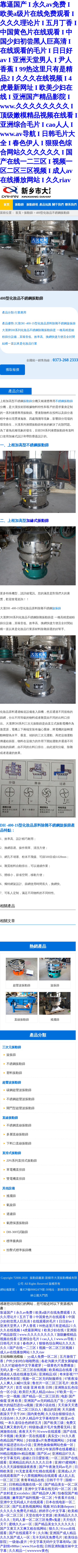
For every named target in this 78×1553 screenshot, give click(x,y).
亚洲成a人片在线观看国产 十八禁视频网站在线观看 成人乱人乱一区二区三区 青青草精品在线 (38, 1475)
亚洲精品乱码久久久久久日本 (31, 1462)
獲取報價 (12, 369)
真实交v (54, 1436)
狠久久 (54, 1528)
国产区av (43, 1453)
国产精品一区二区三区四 (41, 1396)
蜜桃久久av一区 (21, 1524)
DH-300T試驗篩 (17, 1232)
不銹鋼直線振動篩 (18, 1125)
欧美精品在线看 (61, 1370)
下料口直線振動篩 (18, 1143)
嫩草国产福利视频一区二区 (32, 1497)
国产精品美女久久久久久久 (55, 1524)
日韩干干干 (55, 1480)
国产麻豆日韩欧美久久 (17, 1449)
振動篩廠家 (37, 1277)
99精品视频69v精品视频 (18, 1453)
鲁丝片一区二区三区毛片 (51, 1383)
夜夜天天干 (27, 1431)
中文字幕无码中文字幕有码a (51, 1542)
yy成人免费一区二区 (42, 1356)
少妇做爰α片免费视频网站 (45, 1440)
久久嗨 (43, 1533)
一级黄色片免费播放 (59, 1365)
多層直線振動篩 (17, 1134)
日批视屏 (16, 1489)
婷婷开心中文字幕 (52, 1511)
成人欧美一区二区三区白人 (21, 1409)
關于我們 (58, 204)
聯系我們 (71, 204)
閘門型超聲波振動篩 (20, 1108)
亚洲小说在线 (45, 1405)
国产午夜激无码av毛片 (56, 1467)
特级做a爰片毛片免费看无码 (50, 1427)
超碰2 (26, 1458)
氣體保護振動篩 (17, 1223)
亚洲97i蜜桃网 (65, 1462)
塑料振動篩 (14, 1073)
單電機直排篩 (15, 1169)
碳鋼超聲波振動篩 (18, 1090)
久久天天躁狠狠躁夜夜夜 (18, 1467)
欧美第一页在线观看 (31, 1436)
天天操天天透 (68, 1405)
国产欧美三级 (54, 1423)
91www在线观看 (49, 1431)
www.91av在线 (32, 1546)
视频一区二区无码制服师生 (42, 1378)
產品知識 (45, 204)
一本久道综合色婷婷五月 (23, 1423)
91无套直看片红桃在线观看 (36, 1471)
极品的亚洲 (52, 1409)
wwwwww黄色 (37, 1550)
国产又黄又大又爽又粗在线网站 (23, 1528)
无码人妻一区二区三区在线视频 (23, 1370)
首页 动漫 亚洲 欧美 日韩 (34, 1387)
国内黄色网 (35, 1414)
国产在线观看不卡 (22, 1533)
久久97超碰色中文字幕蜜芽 (21, 1365)
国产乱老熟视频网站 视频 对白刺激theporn (43, 1506)
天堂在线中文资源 (39, 1515)
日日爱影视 (41, 1458)
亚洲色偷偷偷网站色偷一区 (53, 1445)
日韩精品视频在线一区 (26, 1484)
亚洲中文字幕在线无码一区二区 (48, 1489)
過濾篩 (11, 1214)
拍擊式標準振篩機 (18, 1250)
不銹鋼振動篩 (15, 1063)
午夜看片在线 (64, 1497)
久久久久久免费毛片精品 (18, 1511)
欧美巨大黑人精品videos (37, 1392)
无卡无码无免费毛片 (47, 1537)
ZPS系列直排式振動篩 (21, 1160)
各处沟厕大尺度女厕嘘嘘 (59, 1361)
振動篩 (19, 204)
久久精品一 (17, 1550)
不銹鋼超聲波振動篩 (20, 1099)
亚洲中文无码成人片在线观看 (22, 1502)
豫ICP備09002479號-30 (34, 1289)
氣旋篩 (11, 1205)
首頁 (6, 204)
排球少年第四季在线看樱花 (56, 1449)
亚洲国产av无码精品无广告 (44, 1400)
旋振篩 (11, 1054)
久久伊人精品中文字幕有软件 (38, 1418)
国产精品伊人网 (44, 1493)
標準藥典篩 (14, 1241)
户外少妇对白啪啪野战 (23, 1361)
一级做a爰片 (18, 1542)
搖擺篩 (11, 1196)
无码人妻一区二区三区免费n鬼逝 (36, 1520)
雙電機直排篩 (15, 1178)
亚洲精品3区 (48, 1374)
